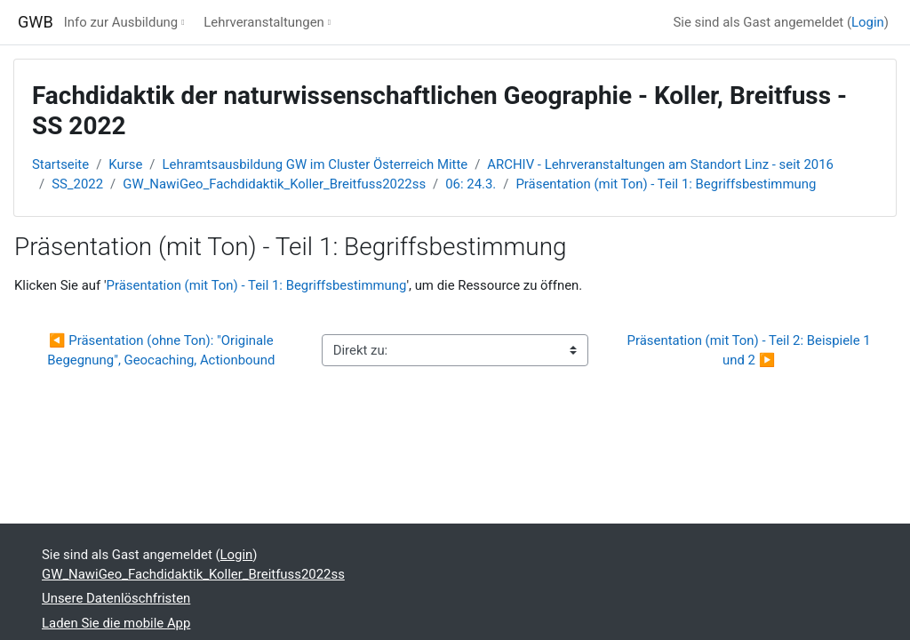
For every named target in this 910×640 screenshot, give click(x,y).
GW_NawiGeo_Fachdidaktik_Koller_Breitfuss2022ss (274, 184)
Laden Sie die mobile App (116, 623)
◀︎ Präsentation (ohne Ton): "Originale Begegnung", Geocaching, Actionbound (161, 350)
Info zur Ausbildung (121, 22)
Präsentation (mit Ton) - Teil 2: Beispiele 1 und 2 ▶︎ (750, 350)
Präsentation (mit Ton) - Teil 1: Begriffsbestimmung (665, 184)
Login (867, 22)
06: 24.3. (470, 184)
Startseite (60, 164)
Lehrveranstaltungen (264, 22)
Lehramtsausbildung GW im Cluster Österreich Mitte (315, 164)
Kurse (125, 164)
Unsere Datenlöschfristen (116, 598)
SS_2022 (77, 184)
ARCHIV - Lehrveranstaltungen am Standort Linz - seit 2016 (660, 164)
